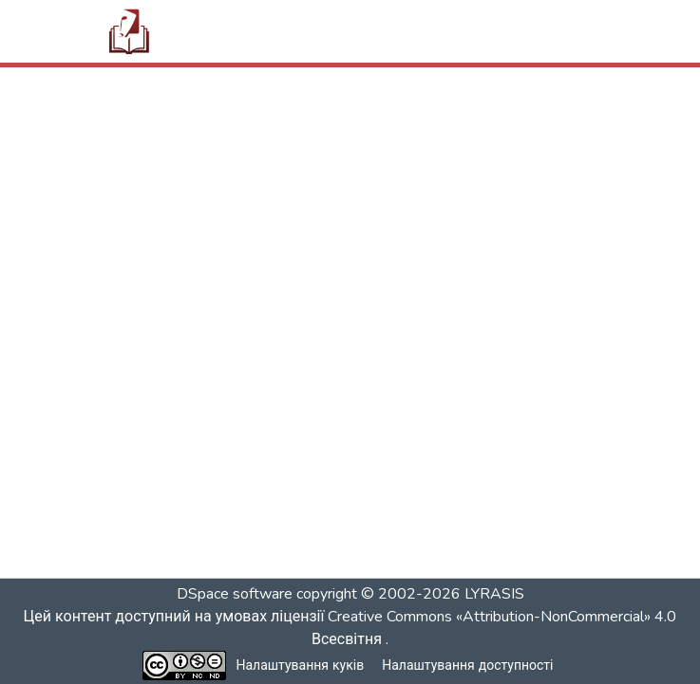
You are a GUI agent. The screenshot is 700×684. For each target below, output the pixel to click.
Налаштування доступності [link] (467, 665)
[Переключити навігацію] (569, 31)
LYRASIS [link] (494, 593)
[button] (129, 31)
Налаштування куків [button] (300, 665)
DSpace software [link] (235, 593)
